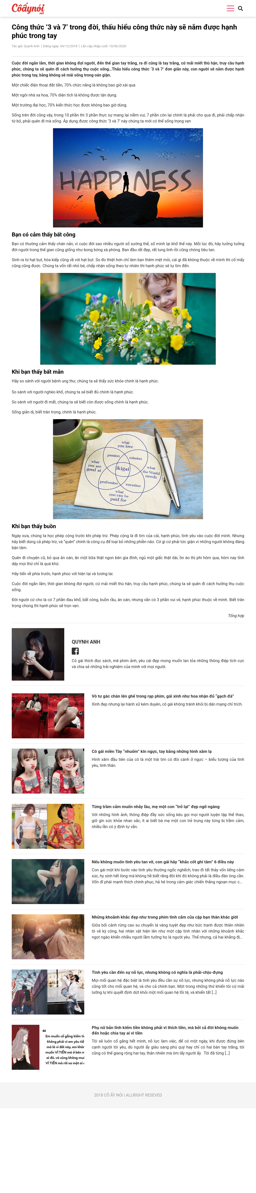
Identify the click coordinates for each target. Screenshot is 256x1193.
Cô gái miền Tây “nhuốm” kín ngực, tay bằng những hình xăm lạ (152, 751)
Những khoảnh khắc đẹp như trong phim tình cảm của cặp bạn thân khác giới (165, 917)
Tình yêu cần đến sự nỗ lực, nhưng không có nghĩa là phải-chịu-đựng (157, 972)
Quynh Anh (86, 642)
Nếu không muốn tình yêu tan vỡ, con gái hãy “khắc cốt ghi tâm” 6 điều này (163, 861)
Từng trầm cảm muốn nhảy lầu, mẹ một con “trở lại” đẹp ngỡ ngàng (156, 806)
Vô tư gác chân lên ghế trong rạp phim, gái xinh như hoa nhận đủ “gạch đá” (163, 696)
